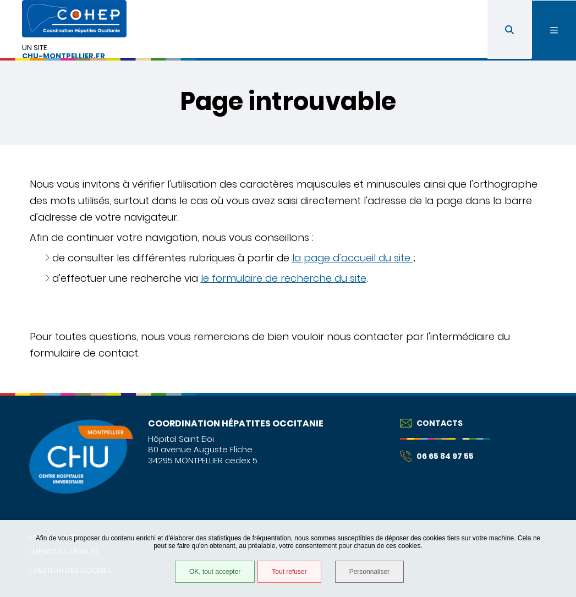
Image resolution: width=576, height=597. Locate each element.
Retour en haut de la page (548, 392)
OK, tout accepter (214, 572)
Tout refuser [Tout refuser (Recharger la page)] (289, 572)
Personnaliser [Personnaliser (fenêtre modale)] (369, 572)
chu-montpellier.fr (63, 56)
